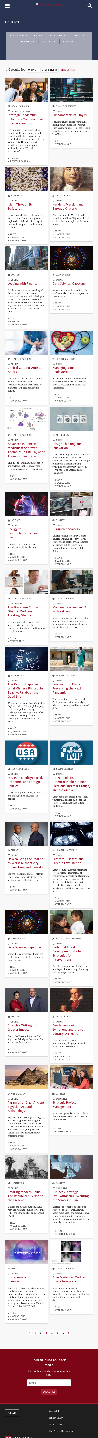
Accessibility (55, 1398)
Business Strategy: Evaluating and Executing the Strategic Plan (70, 1183)
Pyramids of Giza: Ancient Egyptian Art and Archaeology (26, 1094)
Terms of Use (55, 1411)
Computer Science (66, 93)
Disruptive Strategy (66, 516)
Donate (12, 1400)
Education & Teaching (68, 926)
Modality (68, 41)
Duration (26, 41)
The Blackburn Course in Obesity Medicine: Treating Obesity (25, 598)
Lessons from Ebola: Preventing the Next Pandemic (66, 676)
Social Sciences (20, 93)
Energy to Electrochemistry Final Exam (23, 520)
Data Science (63, 262)
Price (37, 35)
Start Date (56, 35)
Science (15, 507)
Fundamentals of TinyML (70, 102)
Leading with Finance (23, 271)
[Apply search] (49, 1379)
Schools (77, 35)
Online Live (48, 57)
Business (16, 262)
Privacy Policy (56, 1405)
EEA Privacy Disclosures (61, 1418)
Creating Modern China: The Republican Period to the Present (25, 1183)
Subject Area (17, 35)
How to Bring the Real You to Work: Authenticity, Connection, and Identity (26, 850)
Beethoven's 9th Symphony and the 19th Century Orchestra (69, 1017)
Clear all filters (68, 57)
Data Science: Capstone (69, 271)
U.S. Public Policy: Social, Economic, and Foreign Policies (25, 769)
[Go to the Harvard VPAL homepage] (25, 1426)
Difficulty (47, 41)
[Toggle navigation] (7, 6)
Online (32, 57)
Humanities (17, 183)
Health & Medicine (21, 346)
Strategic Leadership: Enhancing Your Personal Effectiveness (25, 106)
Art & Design (63, 183)
